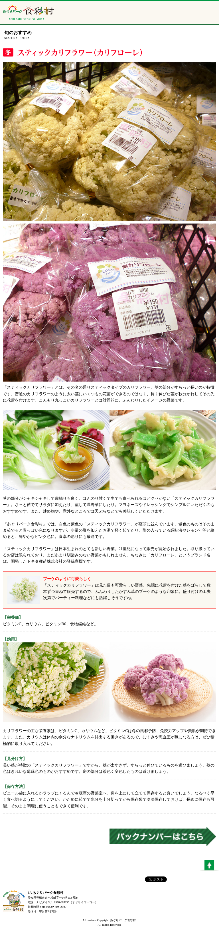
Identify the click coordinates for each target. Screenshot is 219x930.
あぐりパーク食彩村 (28, 14)
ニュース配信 (193, 15)
